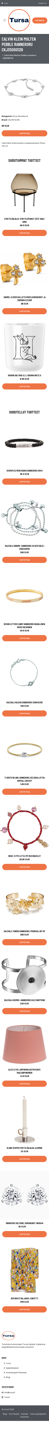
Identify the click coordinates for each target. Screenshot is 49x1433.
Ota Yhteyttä (14, 1414)
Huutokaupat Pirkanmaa (16, 1372)
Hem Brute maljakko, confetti (24, 1298)
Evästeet (24, 1414)
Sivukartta (24, 1417)
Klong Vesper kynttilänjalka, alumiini (24, 1147)
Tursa (8, 1363)
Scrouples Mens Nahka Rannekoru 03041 (25, 470)
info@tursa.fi (42, 3)
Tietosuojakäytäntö (38, 1414)
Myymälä (40, 20)
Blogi (8, 1377)
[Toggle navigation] (5, 20)
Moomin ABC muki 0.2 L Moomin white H (24, 375)
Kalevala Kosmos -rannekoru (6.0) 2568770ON (24, 1000)
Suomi (6, 3)
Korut (14, 116)
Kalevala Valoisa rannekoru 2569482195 (24, 702)
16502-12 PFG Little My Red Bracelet (24, 856)
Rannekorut (23, 116)
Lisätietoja (24, 133)
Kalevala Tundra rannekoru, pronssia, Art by (24, 931)
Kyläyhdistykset (12, 1368)
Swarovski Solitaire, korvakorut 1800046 (24, 1223)
